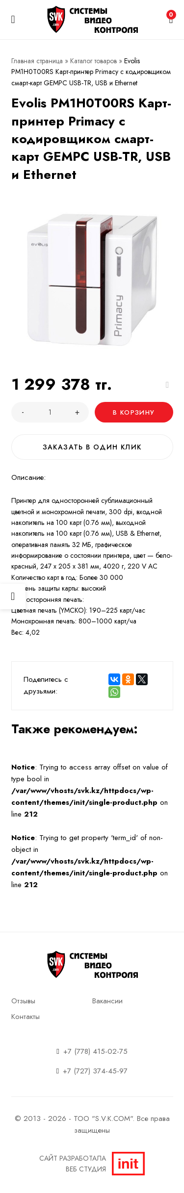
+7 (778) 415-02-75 (95, 1051)
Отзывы (23, 1000)
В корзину (134, 412)
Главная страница (37, 61)
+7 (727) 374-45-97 (95, 1071)
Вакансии (107, 1000)
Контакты (25, 1016)
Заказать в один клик (92, 447)
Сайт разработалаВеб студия (92, 1163)
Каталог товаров (93, 61)
